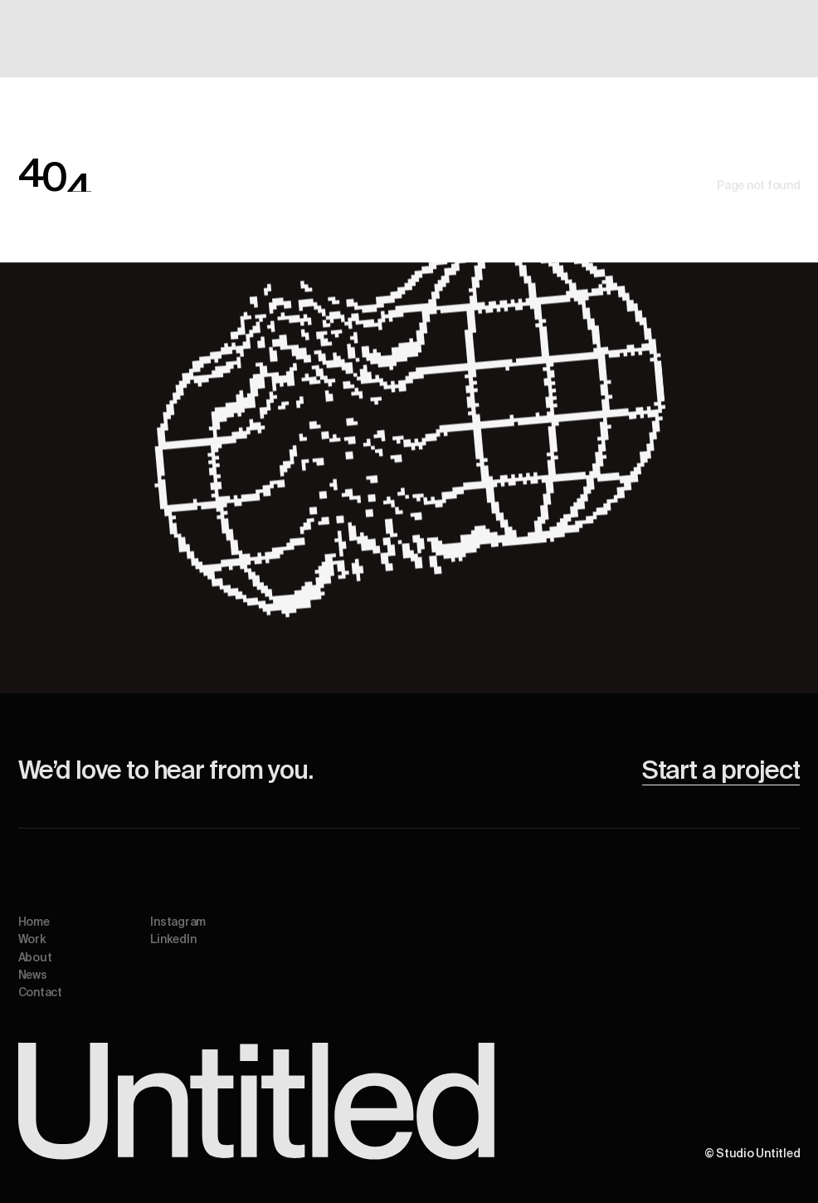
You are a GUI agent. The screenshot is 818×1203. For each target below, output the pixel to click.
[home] (59, 38)
